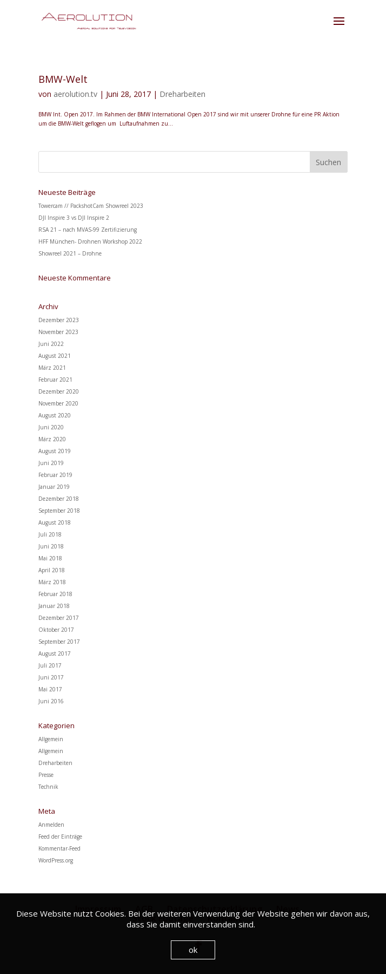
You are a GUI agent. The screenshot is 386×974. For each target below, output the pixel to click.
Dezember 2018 (58, 498)
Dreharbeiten (182, 94)
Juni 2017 (51, 677)
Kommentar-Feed (59, 848)
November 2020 (58, 403)
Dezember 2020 (58, 391)
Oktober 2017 (56, 629)
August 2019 (54, 451)
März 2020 (52, 439)
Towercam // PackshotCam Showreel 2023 (90, 206)
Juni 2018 (51, 546)
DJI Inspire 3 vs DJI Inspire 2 (73, 217)
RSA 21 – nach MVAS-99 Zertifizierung (87, 229)
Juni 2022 (51, 344)
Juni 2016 (51, 701)
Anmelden (51, 824)
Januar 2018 (54, 606)
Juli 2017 (50, 665)
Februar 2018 (55, 594)
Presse (46, 775)
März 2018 (52, 582)
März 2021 (52, 367)
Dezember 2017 (58, 618)
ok (193, 949)
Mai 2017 (50, 689)
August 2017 (54, 653)
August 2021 (54, 355)
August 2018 (54, 522)
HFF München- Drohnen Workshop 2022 (90, 241)
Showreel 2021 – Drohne (70, 253)
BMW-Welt (63, 79)
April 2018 (51, 570)
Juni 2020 (51, 427)
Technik (48, 786)
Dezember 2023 (58, 320)
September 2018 (59, 510)
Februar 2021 (55, 379)
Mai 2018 (50, 558)
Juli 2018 (50, 534)
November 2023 (58, 332)
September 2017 (59, 641)
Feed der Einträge (60, 836)
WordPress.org (55, 860)
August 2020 (54, 415)
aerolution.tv (75, 94)
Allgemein (50, 739)
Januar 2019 (54, 487)
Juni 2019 (51, 463)
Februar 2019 (55, 475)
